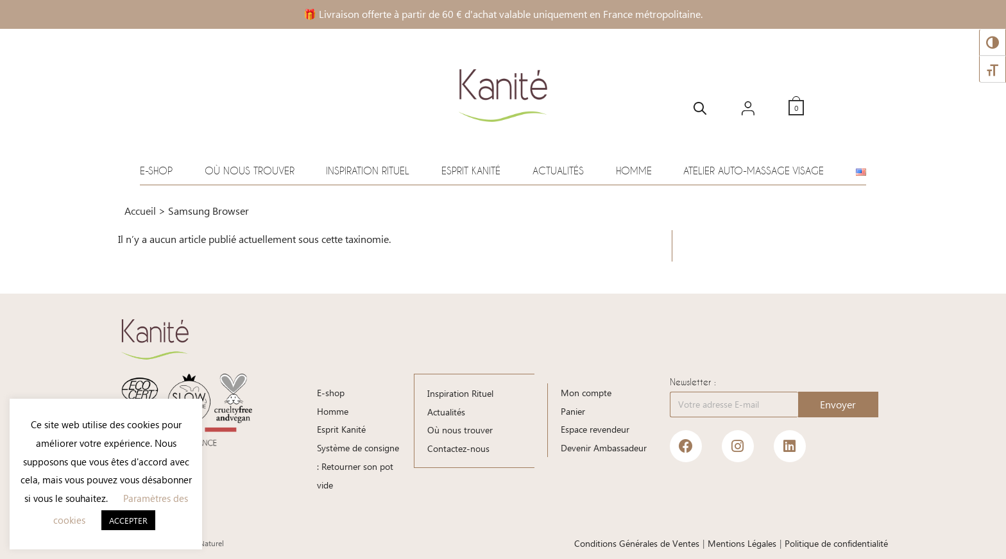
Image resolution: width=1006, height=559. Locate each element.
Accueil (140, 210)
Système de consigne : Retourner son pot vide (358, 466)
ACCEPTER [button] (128, 520)
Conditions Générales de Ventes (636, 543)
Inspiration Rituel (367, 170)
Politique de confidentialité (836, 543)
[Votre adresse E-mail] (734, 404)
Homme (634, 170)
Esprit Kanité (470, 170)
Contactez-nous (458, 448)
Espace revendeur (595, 429)
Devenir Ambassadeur (604, 448)
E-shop (156, 170)
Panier (573, 411)
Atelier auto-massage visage (753, 170)
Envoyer (838, 404)
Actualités (558, 170)
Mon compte (586, 393)
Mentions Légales (742, 543)
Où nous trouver (249, 170)
